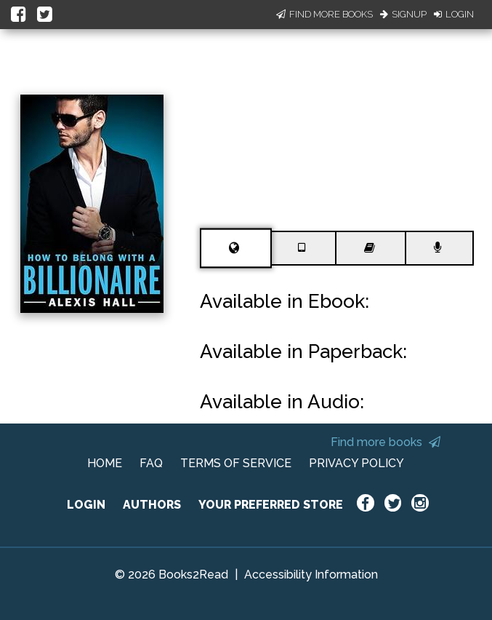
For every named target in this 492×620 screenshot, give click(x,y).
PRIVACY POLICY (356, 463)
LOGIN (86, 505)
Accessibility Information (311, 574)
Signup (403, 14)
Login (454, 14)
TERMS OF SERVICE (235, 463)
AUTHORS (152, 505)
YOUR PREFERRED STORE (270, 505)
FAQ (151, 463)
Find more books (385, 442)
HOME (104, 463)
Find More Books (324, 14)
